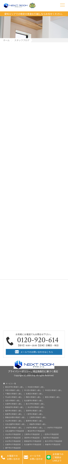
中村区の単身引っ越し (53, 390)
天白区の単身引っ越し (36, 387)
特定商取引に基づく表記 (45, 371)
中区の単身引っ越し (13, 390)
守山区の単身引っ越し (13, 397)
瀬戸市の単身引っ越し (13, 427)
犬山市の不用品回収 (13, 434)
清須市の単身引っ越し (34, 411)
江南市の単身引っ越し (37, 417)
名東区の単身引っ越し (34, 394)
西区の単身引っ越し (33, 397)
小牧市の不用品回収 (54, 427)
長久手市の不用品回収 (53, 441)
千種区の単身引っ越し (13, 394)
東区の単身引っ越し (52, 397)
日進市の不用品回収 (13, 444)
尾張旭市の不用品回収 (32, 441)
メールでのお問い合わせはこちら (36, 351)
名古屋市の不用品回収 (32, 444)
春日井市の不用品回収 (36, 431)
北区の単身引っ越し (13, 400)
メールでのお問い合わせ (33, 457)
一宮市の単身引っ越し (34, 414)
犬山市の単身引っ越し (13, 421)
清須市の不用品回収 (32, 438)
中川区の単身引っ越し (32, 390)
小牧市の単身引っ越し (34, 427)
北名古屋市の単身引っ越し (15, 424)
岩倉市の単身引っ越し (13, 414)
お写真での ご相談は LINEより (54, 457)
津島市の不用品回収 (52, 444)
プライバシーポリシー (19, 371)
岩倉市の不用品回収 (13, 438)
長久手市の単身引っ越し (35, 404)
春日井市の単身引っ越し (14, 387)
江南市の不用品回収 (32, 434)
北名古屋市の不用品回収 (14, 431)
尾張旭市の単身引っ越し (14, 407)
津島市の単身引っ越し (37, 424)
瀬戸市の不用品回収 (13, 448)
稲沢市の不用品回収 (51, 438)
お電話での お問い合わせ (10, 457)
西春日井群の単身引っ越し (15, 417)
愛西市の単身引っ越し (34, 421)
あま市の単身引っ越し (36, 407)
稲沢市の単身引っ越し (13, 411)
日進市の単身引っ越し (13, 404)
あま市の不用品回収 (13, 441)
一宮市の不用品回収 (51, 434)
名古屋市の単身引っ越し (33, 400)
